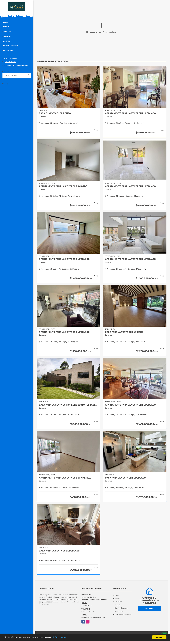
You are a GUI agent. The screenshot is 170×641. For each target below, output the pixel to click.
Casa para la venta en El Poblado (59, 551)
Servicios (7, 36)
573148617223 (10, 62)
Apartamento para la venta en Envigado (63, 186)
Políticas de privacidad (123, 614)
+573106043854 (10, 58)
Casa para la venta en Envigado (124, 332)
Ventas (6, 27)
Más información (63, 637)
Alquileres (118, 602)
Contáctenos (8, 50)
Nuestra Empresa (10, 46)
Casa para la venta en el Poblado (125, 478)
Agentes (6, 41)
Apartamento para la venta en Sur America (65, 478)
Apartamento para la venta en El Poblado (130, 113)
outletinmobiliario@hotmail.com (16, 65)
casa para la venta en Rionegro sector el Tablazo (68, 405)
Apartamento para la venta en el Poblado (130, 259)
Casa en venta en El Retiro (55, 113)
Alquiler (7, 32)
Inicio (5, 22)
